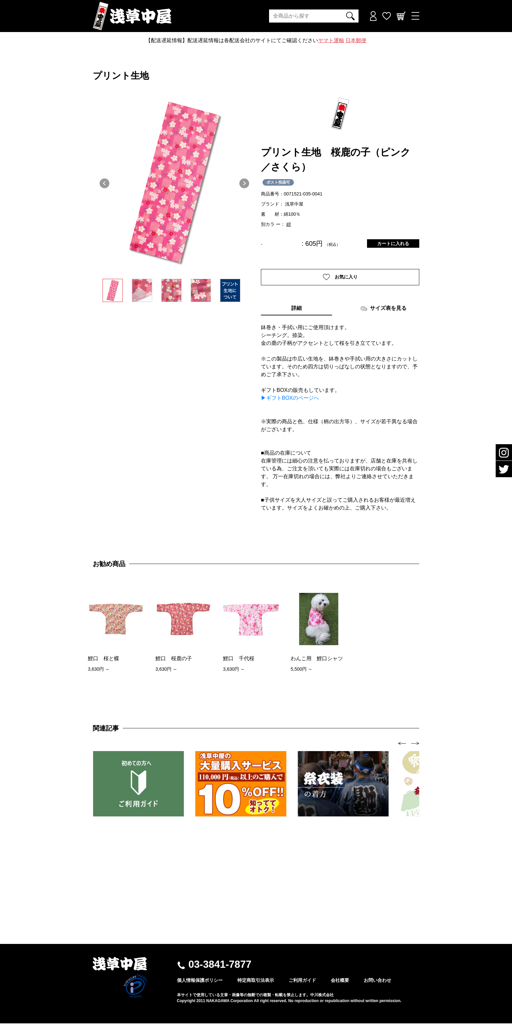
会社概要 (340, 980)
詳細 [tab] (296, 308)
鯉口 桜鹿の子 (173, 659)
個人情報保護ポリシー (200, 980)
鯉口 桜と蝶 (103, 659)
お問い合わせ (377, 980)
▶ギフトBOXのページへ (290, 398)
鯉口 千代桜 (238, 659)
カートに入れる (393, 243)
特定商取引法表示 (255, 980)
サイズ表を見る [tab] (383, 309)
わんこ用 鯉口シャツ (317, 659)
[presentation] (402, 743)
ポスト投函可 (278, 182)
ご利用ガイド (302, 980)
